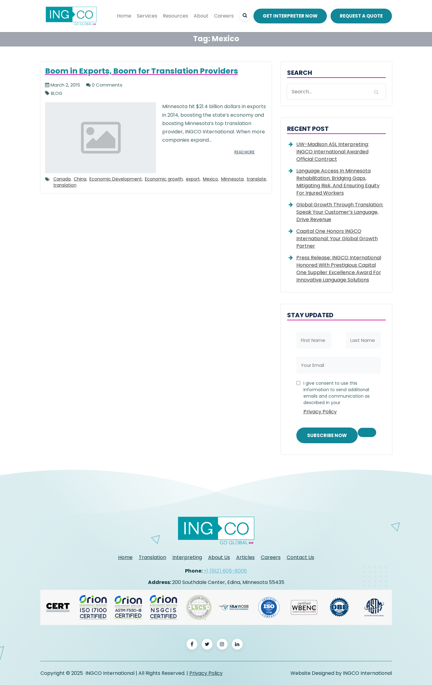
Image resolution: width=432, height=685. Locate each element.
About (201, 15)
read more (244, 152)
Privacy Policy (320, 411)
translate (256, 179)
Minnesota (232, 179)
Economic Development (115, 179)
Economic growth (164, 179)
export (193, 179)
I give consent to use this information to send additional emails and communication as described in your (339, 399)
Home (124, 15)
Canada (62, 179)
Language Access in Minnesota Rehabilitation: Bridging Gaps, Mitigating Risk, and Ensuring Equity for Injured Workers (338, 182)
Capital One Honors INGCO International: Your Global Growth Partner (337, 238)
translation (64, 185)
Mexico (210, 179)
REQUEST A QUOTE (361, 16)
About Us (219, 557)
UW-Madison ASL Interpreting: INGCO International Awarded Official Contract (332, 152)
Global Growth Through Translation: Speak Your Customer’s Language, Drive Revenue (339, 212)
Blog (56, 93)
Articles (245, 557)
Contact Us (300, 557)
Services (147, 15)
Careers (224, 15)
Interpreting (187, 557)
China (80, 179)
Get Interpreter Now (290, 16)
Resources (175, 15)
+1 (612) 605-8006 (225, 570)
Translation (152, 557)
